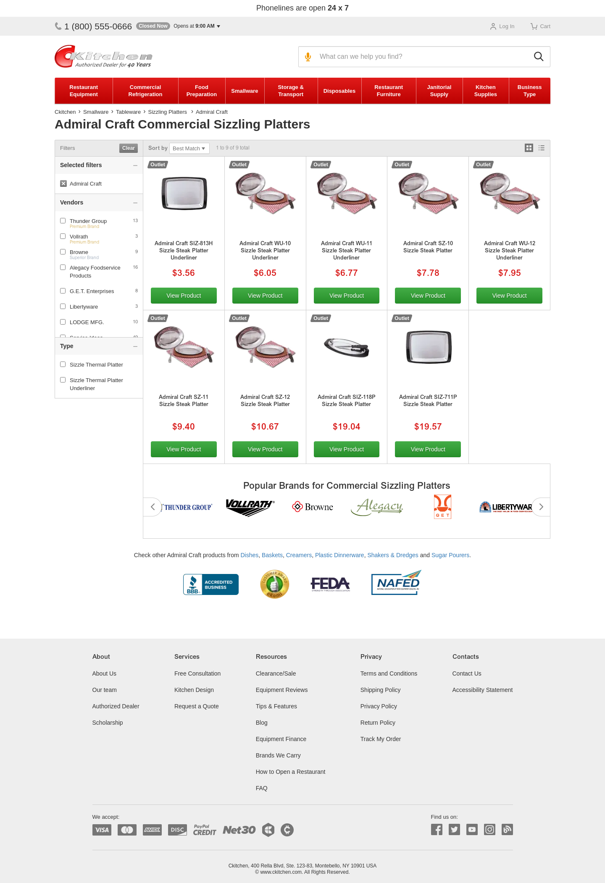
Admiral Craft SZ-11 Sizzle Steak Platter (183, 401)
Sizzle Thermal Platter (91, 365)
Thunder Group (88, 221)
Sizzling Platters (167, 112)
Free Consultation (197, 673)
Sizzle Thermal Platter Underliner (91, 384)
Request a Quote (196, 706)
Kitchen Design (194, 689)
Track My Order (380, 739)
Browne (79, 252)
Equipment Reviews (282, 689)
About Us (104, 673)
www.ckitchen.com (281, 872)
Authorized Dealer (115, 706)
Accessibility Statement (482, 689)
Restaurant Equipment (83, 90)
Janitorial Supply (439, 90)
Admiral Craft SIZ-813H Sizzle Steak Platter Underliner (184, 251)
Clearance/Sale (276, 673)
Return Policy (377, 722)
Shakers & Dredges (392, 555)
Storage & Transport (290, 90)
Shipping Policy (380, 689)
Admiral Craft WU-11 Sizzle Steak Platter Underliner (346, 251)
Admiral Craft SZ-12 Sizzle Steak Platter (265, 401)
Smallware (244, 91)
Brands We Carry (278, 755)
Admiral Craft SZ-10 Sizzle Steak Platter (428, 247)
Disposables (340, 91)
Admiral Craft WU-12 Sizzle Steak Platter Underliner (509, 251)
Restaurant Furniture (388, 90)
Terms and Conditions (388, 673)
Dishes (250, 555)
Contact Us (466, 673)
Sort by (158, 149)
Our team (104, 689)
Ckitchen (65, 112)
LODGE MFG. (87, 322)
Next (540, 507)
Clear (128, 148)
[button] (178, 26)
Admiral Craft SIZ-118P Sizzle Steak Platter (347, 401)
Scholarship (107, 722)
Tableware (128, 112)
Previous (152, 507)
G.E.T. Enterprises (92, 291)
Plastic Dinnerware (339, 555)
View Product (183, 295)
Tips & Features (276, 706)
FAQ (262, 788)
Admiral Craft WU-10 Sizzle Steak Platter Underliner (265, 251)
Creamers (299, 555)
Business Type (530, 90)
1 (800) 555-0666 (93, 26)
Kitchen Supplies (485, 90)
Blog (262, 722)
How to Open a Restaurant (291, 771)
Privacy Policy (378, 706)
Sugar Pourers (450, 555)
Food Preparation (202, 90)
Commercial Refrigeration (146, 90)
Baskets (272, 555)
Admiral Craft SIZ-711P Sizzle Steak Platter (428, 401)
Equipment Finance (281, 739)
